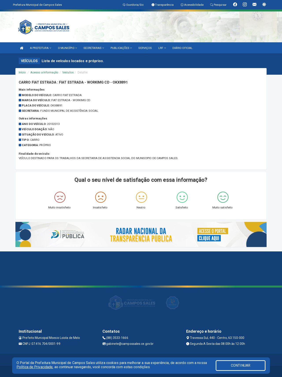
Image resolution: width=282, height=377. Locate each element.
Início (22, 72)
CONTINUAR (240, 365)
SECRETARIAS (93, 48)
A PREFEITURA (40, 48)
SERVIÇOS (145, 48)
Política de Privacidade (35, 367)
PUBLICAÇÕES (121, 48)
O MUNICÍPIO (67, 48)
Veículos (68, 72)
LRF (162, 48)
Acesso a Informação (44, 72)
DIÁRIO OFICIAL (183, 48)
